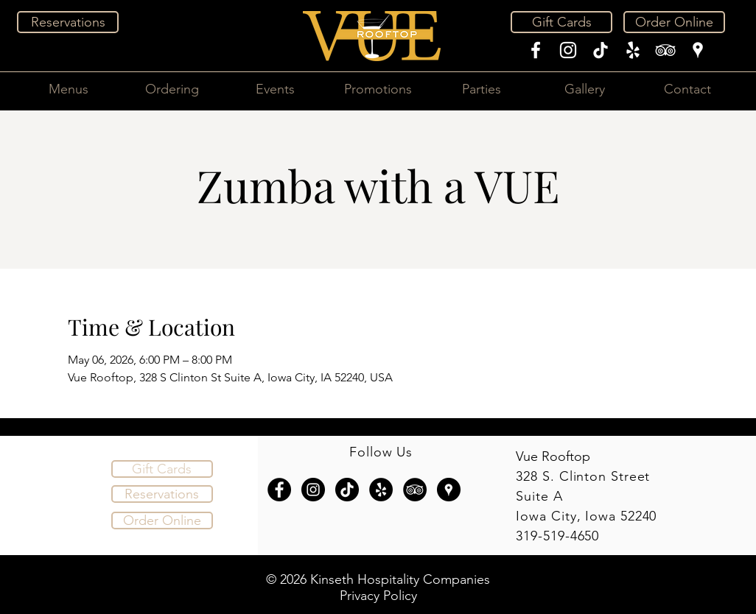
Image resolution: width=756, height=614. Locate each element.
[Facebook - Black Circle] (279, 489)
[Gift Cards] (561, 22)
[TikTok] (600, 50)
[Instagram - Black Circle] (313, 489)
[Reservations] (68, 22)
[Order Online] (674, 22)
